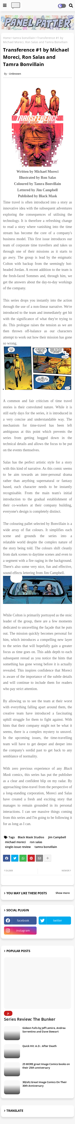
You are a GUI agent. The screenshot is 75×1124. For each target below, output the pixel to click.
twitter (57, 920)
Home (7, 38)
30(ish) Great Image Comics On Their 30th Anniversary (44, 1083)
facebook (23, 920)
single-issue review (18, 847)
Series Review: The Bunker (29, 1019)
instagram (23, 930)
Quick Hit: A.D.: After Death (39, 1046)
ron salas (36, 842)
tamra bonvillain (24, 38)
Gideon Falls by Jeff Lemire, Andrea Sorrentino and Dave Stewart (44, 1029)
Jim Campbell (57, 837)
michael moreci (15, 842)
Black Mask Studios (31, 837)
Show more (63, 893)
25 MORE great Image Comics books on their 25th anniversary (46, 1065)
